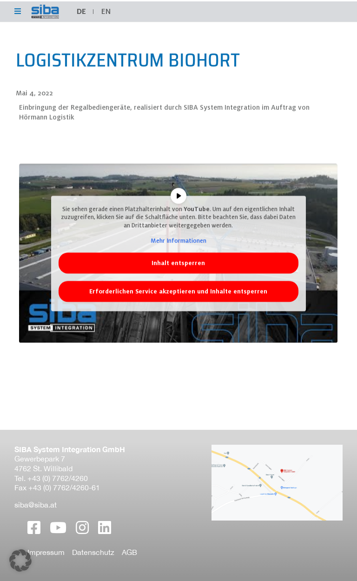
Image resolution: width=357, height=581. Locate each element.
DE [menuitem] (81, 11)
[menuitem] (106, 11)
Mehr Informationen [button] (178, 251)
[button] (20, 560)
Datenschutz (93, 552)
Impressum (46, 552)
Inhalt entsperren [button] (178, 273)
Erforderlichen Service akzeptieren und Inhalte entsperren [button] (178, 302)
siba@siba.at (35, 505)
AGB (129, 552)
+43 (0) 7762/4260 (57, 478)
